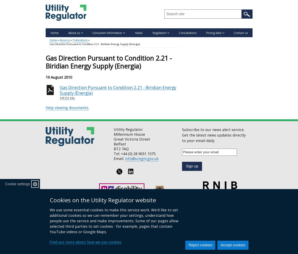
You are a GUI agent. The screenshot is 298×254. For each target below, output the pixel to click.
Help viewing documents (67, 107)
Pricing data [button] (215, 33)
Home (55, 33)
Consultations (188, 33)
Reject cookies (200, 245)
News (139, 33)
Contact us (241, 33)
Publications (80, 40)
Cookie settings (17, 184)
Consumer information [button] (108, 33)
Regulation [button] (161, 33)
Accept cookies (233, 245)
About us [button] (75, 33)
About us (64, 40)
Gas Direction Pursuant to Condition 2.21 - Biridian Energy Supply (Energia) (120, 92)
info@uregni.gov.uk (142, 158)
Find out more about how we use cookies (85, 242)
